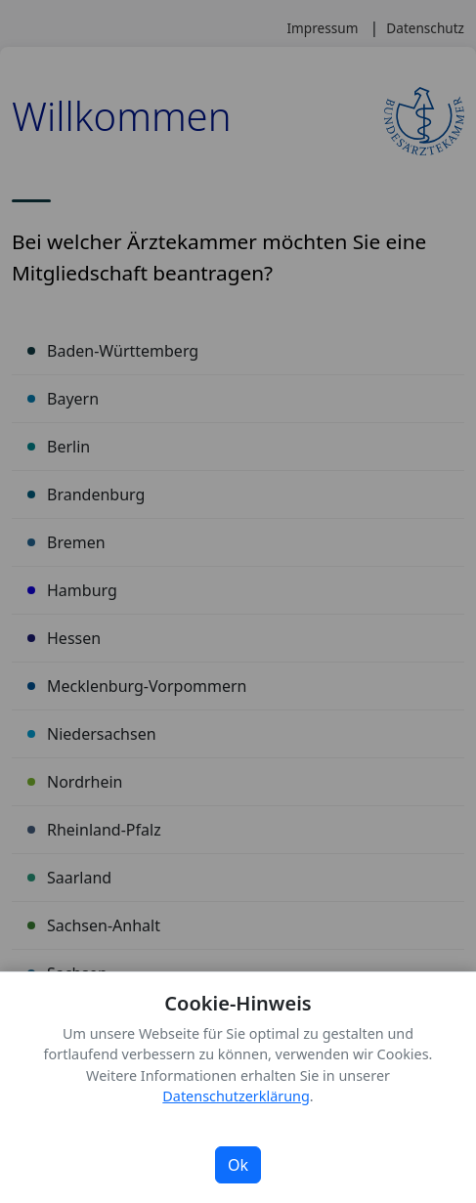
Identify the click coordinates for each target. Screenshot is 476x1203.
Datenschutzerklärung (235, 1096)
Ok (238, 1165)
